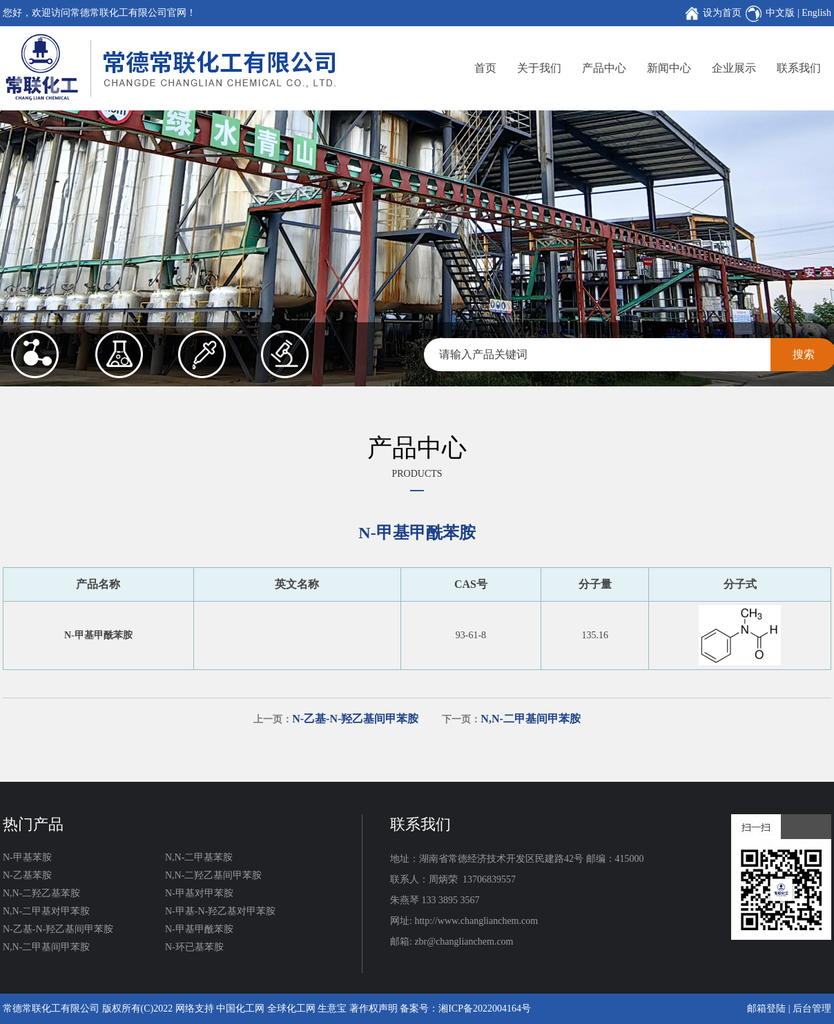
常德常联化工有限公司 (51, 1008)
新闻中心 (669, 68)
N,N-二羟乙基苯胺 (41, 893)
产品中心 (604, 68)
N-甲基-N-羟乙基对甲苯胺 (220, 911)
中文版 (780, 13)
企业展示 (734, 68)
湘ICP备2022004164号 (484, 1008)
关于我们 (539, 68)
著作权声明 (373, 1008)
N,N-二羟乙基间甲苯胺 (213, 875)
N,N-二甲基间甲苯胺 (46, 947)
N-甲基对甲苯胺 (199, 893)
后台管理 (812, 1008)
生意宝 (332, 1008)
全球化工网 (291, 1008)
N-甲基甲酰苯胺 (199, 929)
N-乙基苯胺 (27, 875)
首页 (485, 68)
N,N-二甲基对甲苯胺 (46, 911)
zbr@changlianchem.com (463, 941)
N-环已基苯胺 (194, 947)
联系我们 (799, 68)
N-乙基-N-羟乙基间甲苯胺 (58, 929)
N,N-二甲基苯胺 (199, 857)
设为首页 (722, 13)
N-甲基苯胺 (27, 857)
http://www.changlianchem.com (476, 921)
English (816, 13)
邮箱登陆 (766, 1008)
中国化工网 (240, 1008)
